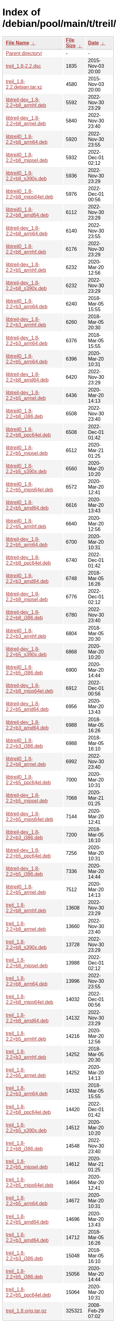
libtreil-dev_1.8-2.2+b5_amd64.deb (27, 706)
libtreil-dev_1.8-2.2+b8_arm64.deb (27, 230)
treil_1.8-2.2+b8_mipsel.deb (27, 962)
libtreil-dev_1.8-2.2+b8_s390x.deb (26, 285)
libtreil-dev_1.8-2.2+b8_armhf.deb (26, 102)
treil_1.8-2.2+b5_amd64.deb (27, 1219)
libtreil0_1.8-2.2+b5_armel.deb (26, 889)
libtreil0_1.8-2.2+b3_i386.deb (24, 743)
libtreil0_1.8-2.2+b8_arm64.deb (27, 139)
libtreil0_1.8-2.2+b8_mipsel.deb (27, 157)
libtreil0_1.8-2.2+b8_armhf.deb (26, 249)
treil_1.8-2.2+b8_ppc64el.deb (28, 1109)
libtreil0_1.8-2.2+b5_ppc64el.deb (28, 779)
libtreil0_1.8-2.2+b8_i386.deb (24, 413)
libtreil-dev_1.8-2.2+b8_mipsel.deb (27, 596)
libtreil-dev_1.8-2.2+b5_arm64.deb (27, 542)
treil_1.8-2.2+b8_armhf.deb (26, 907)
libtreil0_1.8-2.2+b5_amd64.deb (27, 505)
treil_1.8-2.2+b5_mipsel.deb (27, 1164)
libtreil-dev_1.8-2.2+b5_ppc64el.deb (28, 853)
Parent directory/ (24, 53)
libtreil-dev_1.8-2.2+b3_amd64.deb (27, 725)
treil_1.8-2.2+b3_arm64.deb (27, 1090)
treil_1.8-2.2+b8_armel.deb (26, 926)
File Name (17, 42)
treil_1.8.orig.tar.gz (26, 1310)
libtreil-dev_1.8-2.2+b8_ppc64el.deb (28, 560)
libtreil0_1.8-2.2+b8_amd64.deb (27, 212)
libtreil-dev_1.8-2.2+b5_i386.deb (24, 871)
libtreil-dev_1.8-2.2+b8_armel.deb (26, 120)
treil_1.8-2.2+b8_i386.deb (24, 1146)
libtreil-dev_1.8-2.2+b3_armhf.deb (26, 322)
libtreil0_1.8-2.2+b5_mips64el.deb (29, 487)
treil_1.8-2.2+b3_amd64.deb (27, 1237)
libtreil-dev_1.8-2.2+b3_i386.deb (24, 834)
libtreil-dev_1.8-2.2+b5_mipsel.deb (27, 798)
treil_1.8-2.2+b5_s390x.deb (26, 1127)
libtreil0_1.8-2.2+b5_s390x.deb (26, 468)
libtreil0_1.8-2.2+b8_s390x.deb (26, 175)
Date (93, 42)
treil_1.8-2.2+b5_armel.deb (26, 1072)
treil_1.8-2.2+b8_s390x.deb (26, 944)
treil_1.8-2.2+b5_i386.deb (24, 1274)
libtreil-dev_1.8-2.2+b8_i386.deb (24, 615)
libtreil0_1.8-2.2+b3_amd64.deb (27, 578)
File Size (71, 42)
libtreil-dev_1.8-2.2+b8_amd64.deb (27, 377)
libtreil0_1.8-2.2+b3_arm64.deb (27, 303)
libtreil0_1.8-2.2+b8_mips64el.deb (29, 194)
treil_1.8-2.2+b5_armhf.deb (26, 1036)
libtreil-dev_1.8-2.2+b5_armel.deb (26, 395)
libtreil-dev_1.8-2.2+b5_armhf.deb (26, 267)
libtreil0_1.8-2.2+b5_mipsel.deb (27, 450)
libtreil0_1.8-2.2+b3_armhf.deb (26, 633)
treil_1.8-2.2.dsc (23, 66)
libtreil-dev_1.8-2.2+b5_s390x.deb (26, 651)
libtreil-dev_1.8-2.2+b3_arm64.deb (27, 340)
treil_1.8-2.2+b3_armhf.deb (26, 1054)
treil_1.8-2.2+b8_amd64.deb (27, 1018)
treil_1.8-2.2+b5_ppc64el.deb (28, 1292)
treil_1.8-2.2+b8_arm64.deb (27, 981)
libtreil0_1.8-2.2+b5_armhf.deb (26, 523)
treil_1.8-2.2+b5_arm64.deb (27, 1200)
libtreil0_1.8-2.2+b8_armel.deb (26, 761)
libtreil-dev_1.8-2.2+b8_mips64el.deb (29, 688)
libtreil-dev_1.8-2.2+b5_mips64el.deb (29, 816)
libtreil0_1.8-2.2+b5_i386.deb (24, 670)
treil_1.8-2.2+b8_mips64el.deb (29, 999)
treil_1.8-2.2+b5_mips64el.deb (29, 1182)
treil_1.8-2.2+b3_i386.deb (24, 1255)
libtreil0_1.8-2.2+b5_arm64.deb (27, 358)
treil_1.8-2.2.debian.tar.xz (24, 84)
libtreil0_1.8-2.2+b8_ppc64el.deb (28, 432)
